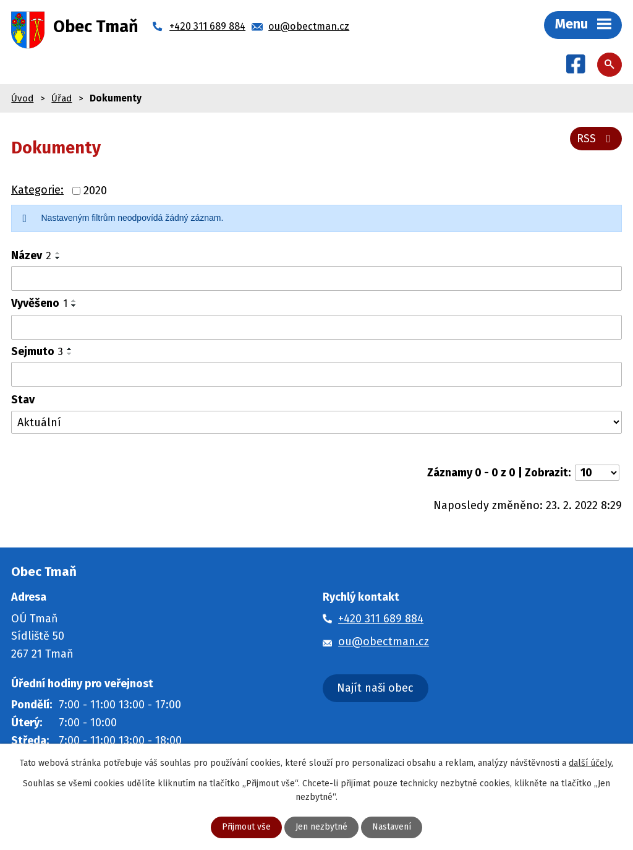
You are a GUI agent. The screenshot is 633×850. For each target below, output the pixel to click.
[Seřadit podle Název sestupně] (58, 258)
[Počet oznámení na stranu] (597, 473)
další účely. (591, 763)
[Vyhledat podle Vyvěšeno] (316, 328)
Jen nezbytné (321, 827)
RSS (596, 138)
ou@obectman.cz (383, 642)
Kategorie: (37, 190)
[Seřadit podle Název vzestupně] (58, 253)
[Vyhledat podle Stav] (316, 422)
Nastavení (391, 827)
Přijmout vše (246, 827)
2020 (95, 191)
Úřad (61, 98)
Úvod (22, 98)
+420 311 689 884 (380, 618)
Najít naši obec (375, 688)
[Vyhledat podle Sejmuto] (316, 375)
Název (31, 256)
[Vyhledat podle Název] (316, 279)
